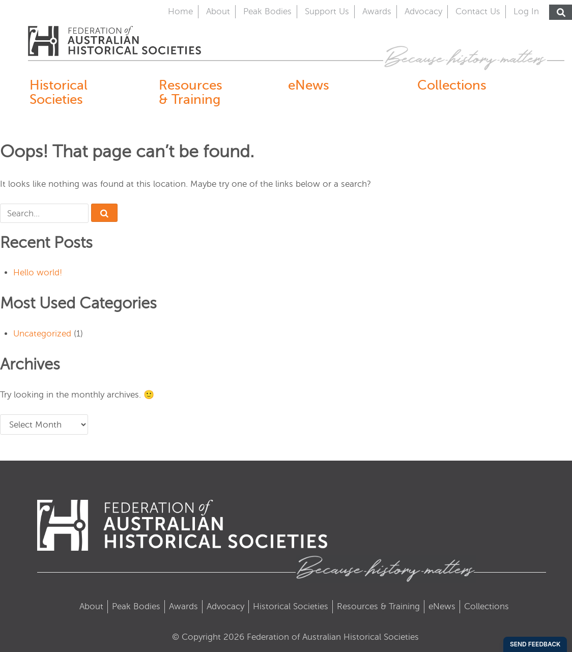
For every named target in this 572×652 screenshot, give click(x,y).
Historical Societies (59, 92)
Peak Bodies (267, 11)
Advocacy (423, 11)
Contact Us (477, 11)
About (218, 11)
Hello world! (37, 272)
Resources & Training (190, 92)
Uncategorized (42, 333)
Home (180, 11)
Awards (376, 11)
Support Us (327, 11)
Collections (452, 85)
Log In (526, 11)
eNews (308, 85)
